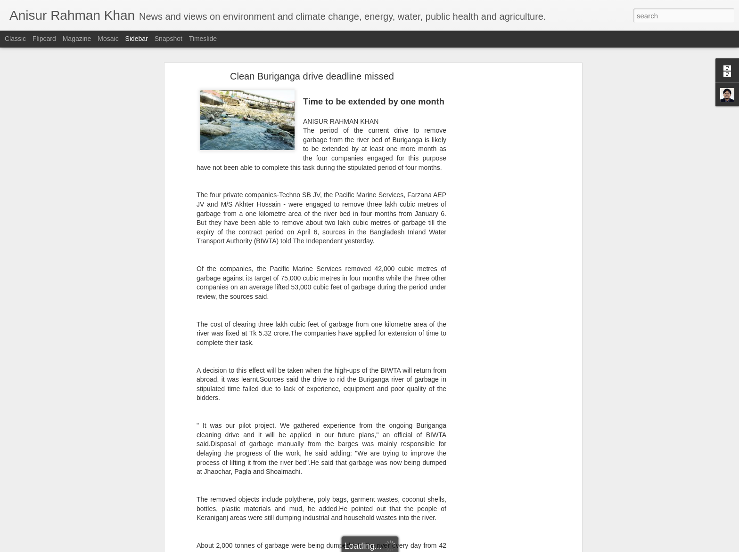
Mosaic (108, 38)
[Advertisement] (498, 223)
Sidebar (136, 38)
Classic (15, 38)
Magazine (77, 38)
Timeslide (203, 38)
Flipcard (44, 38)
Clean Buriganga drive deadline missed (312, 76)
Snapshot (168, 38)
